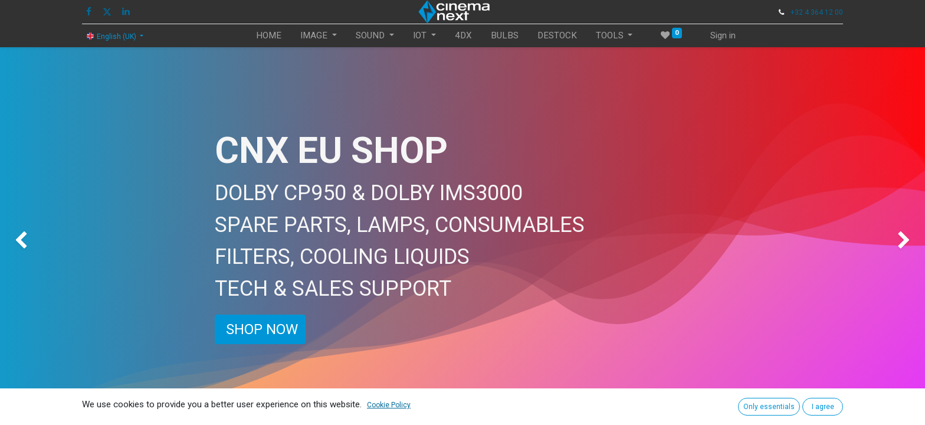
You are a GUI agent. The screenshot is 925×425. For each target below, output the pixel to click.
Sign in (723, 35)
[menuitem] (269, 35)
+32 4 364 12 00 (816, 12)
